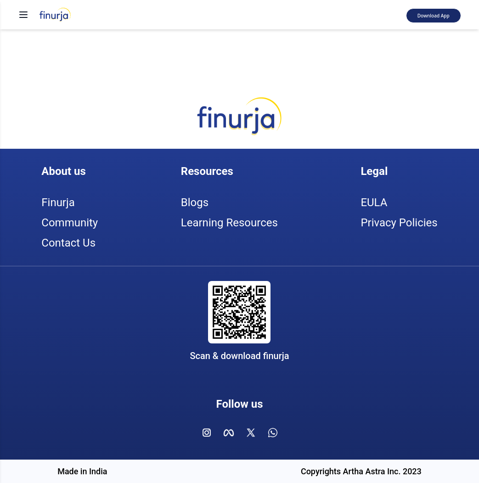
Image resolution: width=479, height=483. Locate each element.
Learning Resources (229, 222)
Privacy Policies (399, 222)
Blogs (195, 202)
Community (69, 222)
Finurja (58, 202)
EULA (374, 202)
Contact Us (68, 242)
